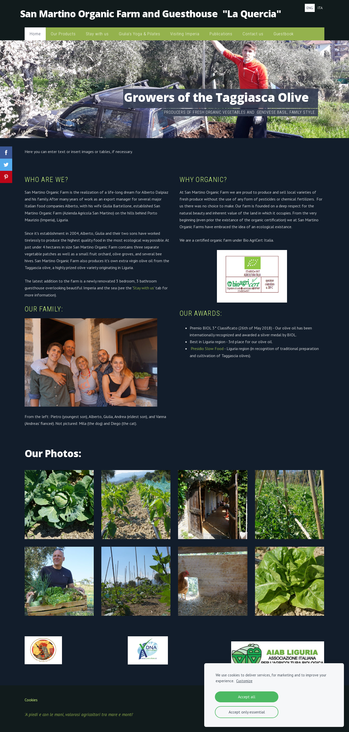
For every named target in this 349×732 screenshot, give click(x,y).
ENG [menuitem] (310, 8)
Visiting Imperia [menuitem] (184, 30)
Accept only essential (247, 711)
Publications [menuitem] (221, 30)
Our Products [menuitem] (63, 30)
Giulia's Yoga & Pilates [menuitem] (139, 30)
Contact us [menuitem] (253, 30)
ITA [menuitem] (320, 8)
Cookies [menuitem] (31, 696)
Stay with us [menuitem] (97, 30)
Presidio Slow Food (207, 345)
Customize (244, 680)
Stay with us (143, 284)
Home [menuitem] (35, 30)
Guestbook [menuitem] (284, 30)
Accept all (246, 696)
